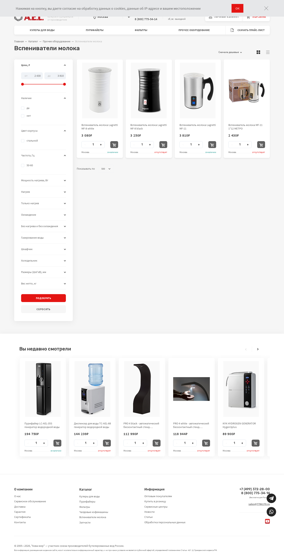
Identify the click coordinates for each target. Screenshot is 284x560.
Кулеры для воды (42, 30)
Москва (100, 16)
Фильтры (141, 30)
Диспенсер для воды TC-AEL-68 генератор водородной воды (92, 425)
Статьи (148, 517)
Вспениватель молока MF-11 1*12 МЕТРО (245, 126)
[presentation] (246, 349)
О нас (17, 496)
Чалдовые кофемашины (93, 512)
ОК (237, 8)
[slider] (43, 79)
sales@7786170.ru (259, 504)
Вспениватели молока (92, 517)
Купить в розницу (155, 501)
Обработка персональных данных (164, 522)
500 (105, 169)
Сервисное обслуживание (30, 501)
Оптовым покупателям (158, 496)
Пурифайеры (95, 30)
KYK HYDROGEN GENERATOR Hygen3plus (239, 425)
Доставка (19, 506)
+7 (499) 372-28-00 (254, 489)
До (49, 75)
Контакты (20, 522)
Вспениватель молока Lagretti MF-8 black (148, 126)
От (26, 75)
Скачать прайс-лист (248, 30)
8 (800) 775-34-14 (255, 493)
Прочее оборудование (194, 30)
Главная (19, 41)
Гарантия (19, 512)
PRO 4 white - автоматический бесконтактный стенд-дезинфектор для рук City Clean (191, 425)
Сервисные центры (155, 506)
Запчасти (85, 522)
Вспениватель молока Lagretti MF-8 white (99, 126)
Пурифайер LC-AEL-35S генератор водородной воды (42, 425)
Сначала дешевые (230, 52)
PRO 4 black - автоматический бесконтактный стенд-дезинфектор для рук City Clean (141, 425)
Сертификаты (22, 517)
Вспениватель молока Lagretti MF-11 (197, 126)
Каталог (33, 41)
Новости (149, 512)
